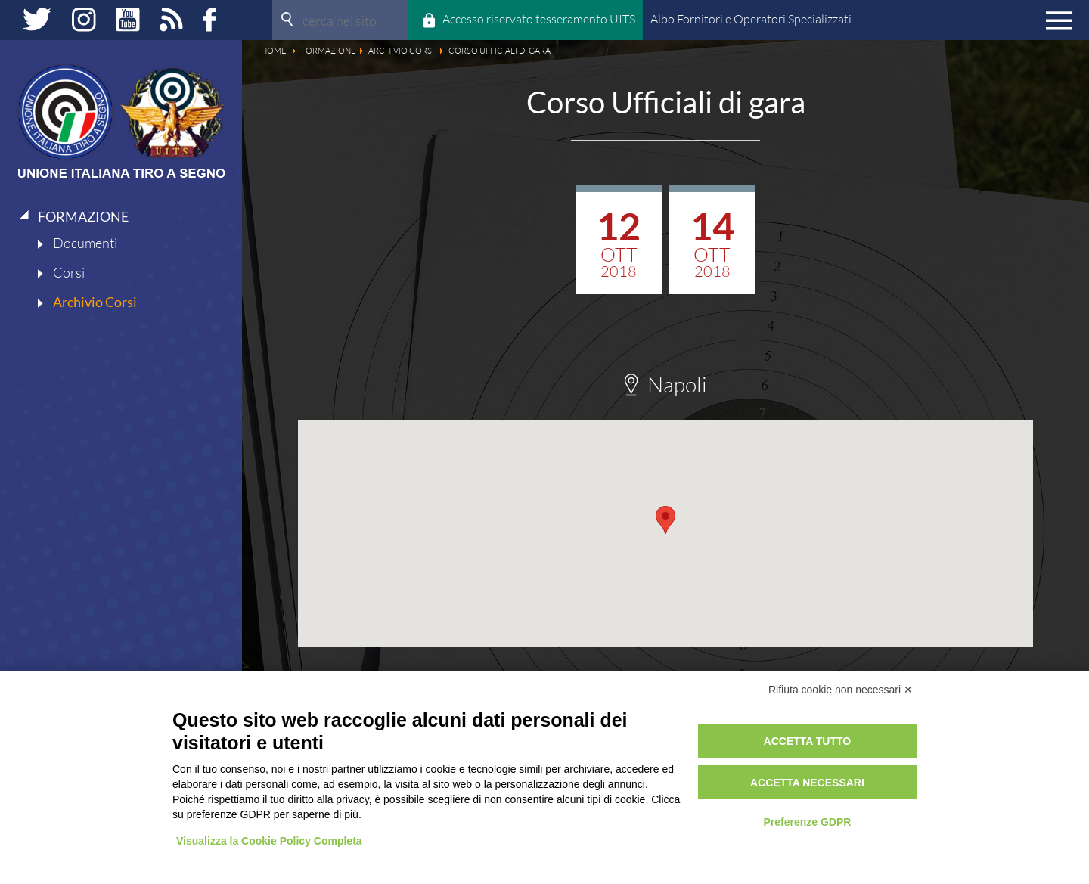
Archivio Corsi (95, 301)
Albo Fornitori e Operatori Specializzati (751, 19)
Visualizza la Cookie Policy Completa (269, 841)
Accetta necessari (807, 783)
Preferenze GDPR (807, 822)
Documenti (85, 242)
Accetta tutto (808, 741)
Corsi (69, 272)
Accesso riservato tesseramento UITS (538, 19)
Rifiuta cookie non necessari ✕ (840, 690)
